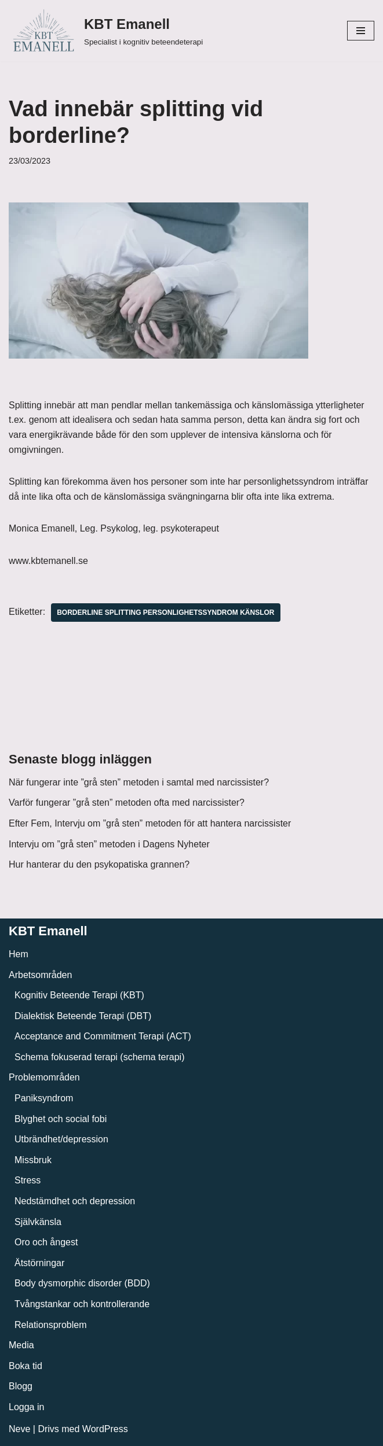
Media (21, 1345)
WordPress (105, 1429)
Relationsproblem (50, 1325)
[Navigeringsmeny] (360, 30)
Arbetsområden (40, 975)
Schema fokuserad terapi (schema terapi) (99, 1057)
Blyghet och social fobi (60, 1119)
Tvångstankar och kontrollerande (81, 1304)
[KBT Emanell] (106, 30)
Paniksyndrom (43, 1098)
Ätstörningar (39, 1263)
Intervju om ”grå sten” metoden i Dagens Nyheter (109, 844)
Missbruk (33, 1160)
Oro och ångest (46, 1242)
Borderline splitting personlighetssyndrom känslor (165, 612)
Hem (18, 954)
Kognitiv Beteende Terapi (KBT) (79, 995)
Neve (19, 1429)
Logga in (26, 1407)
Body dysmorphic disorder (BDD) (82, 1283)
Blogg (20, 1386)
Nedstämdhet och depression (74, 1201)
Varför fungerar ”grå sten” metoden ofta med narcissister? (127, 802)
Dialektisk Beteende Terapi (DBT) (82, 1016)
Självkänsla (37, 1222)
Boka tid (25, 1366)
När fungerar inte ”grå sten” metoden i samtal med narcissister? (139, 782)
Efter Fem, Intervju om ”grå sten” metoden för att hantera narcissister (150, 823)
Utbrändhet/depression (61, 1139)
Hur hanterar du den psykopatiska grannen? (99, 864)
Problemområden (44, 1077)
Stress (27, 1180)
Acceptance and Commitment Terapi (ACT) (102, 1036)
